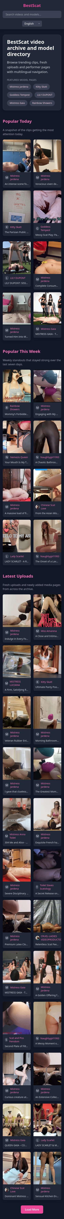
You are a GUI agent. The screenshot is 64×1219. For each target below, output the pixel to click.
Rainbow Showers (42, 103)
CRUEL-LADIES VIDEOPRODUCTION (52, 938)
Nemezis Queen (19, 457)
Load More (32, 1209)
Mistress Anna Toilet (17, 836)
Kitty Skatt (41, 86)
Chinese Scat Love (48, 506)
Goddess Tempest (20, 94)
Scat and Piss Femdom (16, 1039)
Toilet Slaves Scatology (47, 887)
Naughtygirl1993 (49, 457)
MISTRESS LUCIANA (15, 683)
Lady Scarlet (17, 556)
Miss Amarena (49, 631)
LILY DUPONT (44, 94)
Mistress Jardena (19, 86)
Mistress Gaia (17, 103)
